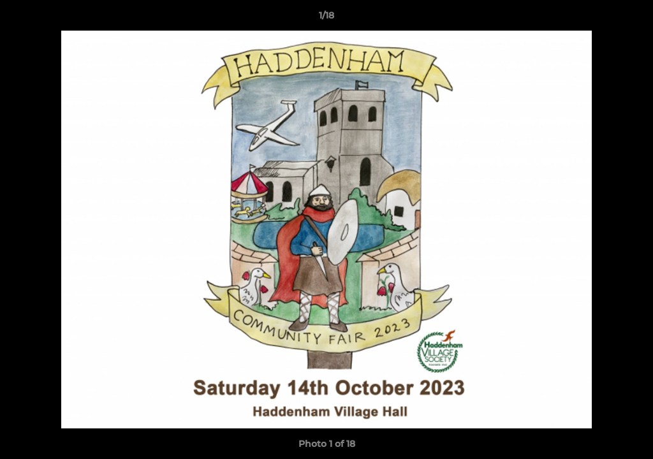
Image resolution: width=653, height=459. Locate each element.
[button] (630, 18)
